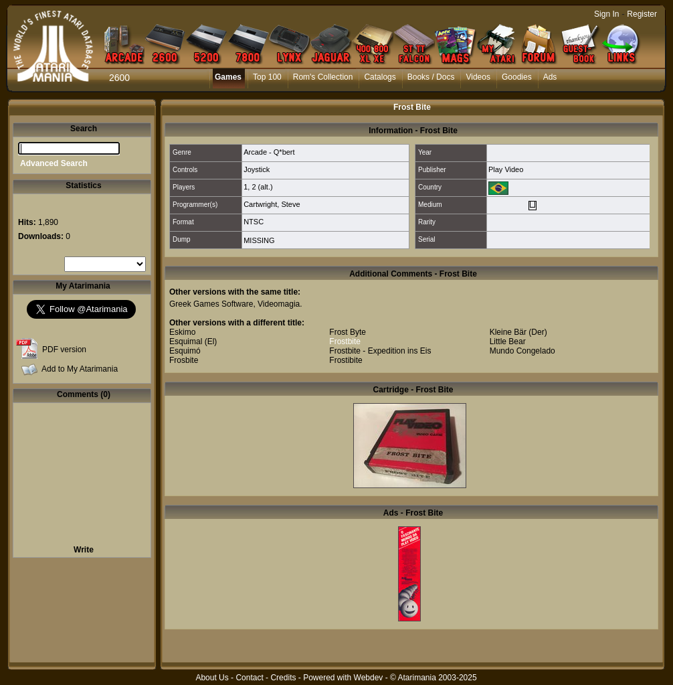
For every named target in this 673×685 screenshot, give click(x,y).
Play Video (505, 169)
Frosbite (183, 360)
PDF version (64, 349)
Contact (249, 677)
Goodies (517, 77)
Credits (283, 677)
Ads (550, 77)
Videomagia (279, 304)
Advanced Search (54, 163)
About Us (211, 677)
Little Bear (508, 341)
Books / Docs (431, 77)
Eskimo (182, 332)
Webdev (368, 677)
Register (642, 14)
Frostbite (345, 341)
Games (228, 77)
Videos (478, 77)
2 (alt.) (262, 187)
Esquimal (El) (193, 341)
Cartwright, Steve (272, 204)
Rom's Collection (323, 77)
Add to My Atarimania (79, 369)
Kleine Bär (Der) (518, 332)
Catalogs (379, 77)
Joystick (257, 169)
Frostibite (345, 360)
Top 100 (267, 77)
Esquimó (185, 351)
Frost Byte (347, 332)
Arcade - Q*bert (269, 152)
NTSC (254, 222)
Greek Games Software (211, 304)
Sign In (606, 14)
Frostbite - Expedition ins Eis (380, 351)
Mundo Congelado (522, 351)
